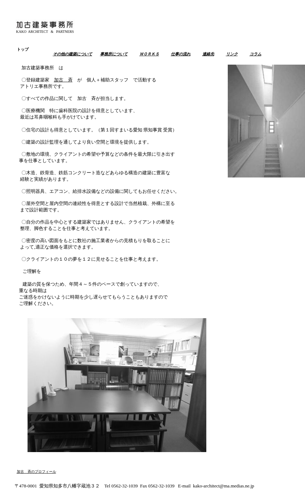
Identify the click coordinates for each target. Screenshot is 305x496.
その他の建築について (72, 54)
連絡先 (208, 54)
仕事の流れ (181, 54)
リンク (232, 54)
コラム (255, 54)
